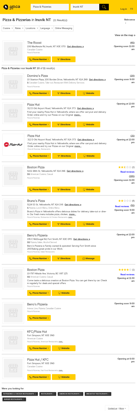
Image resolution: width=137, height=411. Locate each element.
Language (45, 28)
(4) (133, 201)
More (121, 409)
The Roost (34, 43)
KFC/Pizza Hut (37, 332)
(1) (133, 270)
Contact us (112, 409)
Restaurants (45, 149)
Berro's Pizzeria (37, 235)
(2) (133, 167)
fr (132, 9)
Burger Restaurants (14, 399)
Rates (18, 28)
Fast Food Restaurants (49, 371)
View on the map (124, 35)
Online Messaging (63, 28)
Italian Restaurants (48, 252)
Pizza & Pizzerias (33, 53)
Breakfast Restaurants (98, 394)
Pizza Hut (33, 104)
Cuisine (6, 28)
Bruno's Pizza (36, 201)
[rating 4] (124, 270)
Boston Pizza (36, 167)
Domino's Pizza (37, 76)
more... (77, 115)
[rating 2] (124, 201)
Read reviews (128, 172)
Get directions (74, 46)
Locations (30, 28)
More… (70, 217)
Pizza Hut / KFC (38, 359)
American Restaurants (49, 342)
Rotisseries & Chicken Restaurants (54, 217)
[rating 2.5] (124, 168)
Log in (124, 9)
